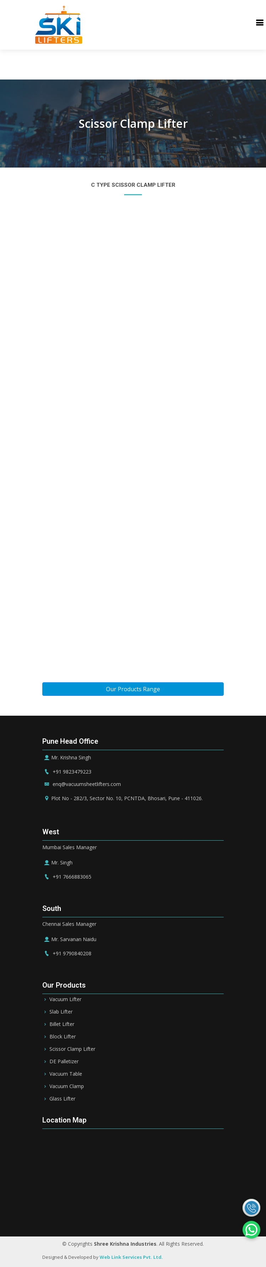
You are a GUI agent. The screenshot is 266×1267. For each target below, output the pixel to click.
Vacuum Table (65, 1073)
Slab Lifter (61, 1011)
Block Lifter (62, 1036)
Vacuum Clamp (66, 1086)
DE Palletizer (64, 1061)
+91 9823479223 (66, 771)
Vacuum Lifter (65, 999)
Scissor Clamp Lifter (72, 1049)
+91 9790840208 (66, 953)
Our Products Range (133, 689)
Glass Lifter (62, 1098)
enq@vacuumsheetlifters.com (81, 784)
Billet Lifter (61, 1024)
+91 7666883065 (66, 876)
